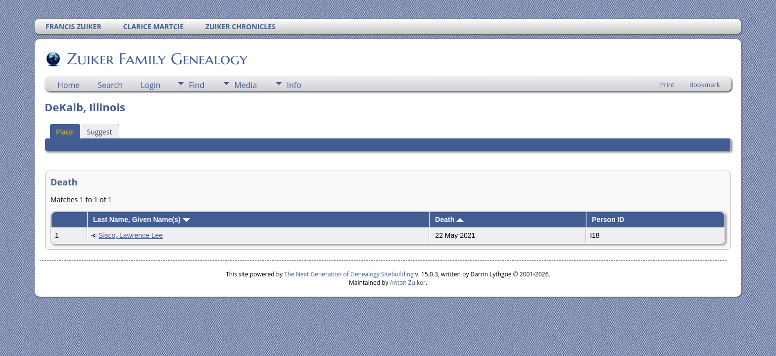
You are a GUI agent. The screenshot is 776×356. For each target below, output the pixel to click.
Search (110, 85)
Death (449, 219)
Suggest (99, 131)
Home (68, 85)
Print (667, 84)
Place (64, 131)
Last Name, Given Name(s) (141, 219)
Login (151, 85)
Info (294, 85)
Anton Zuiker (408, 282)
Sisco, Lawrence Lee (130, 235)
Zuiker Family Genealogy (156, 59)
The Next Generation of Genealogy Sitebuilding (349, 274)
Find (196, 85)
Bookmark (704, 84)
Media (245, 85)
